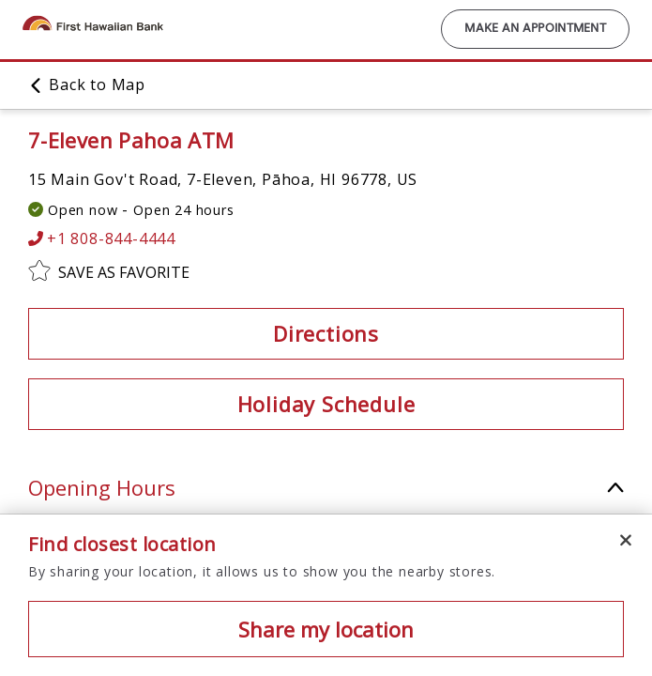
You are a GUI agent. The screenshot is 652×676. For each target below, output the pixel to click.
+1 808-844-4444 (101, 239)
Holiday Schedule (326, 404)
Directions (326, 333)
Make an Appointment (535, 29)
